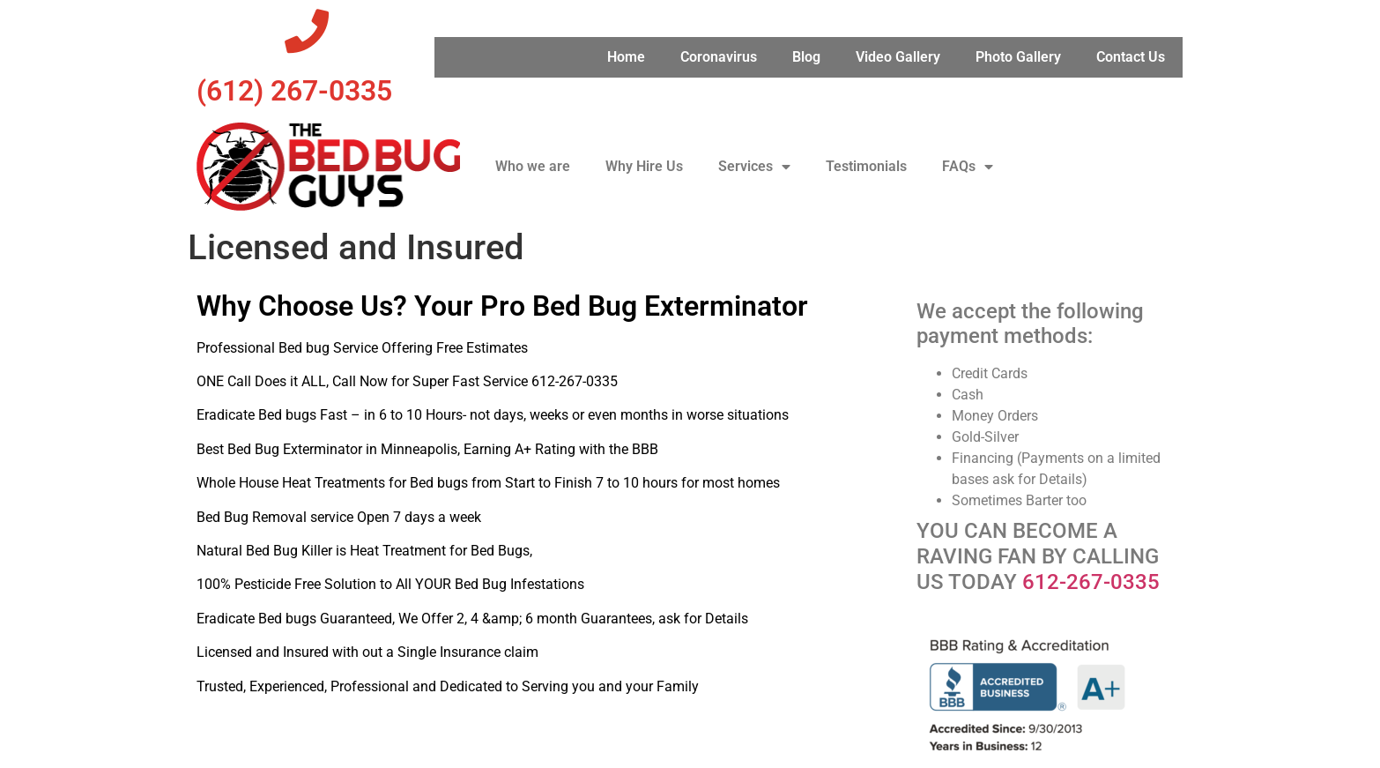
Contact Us (1130, 56)
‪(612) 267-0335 (294, 91)
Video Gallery (898, 56)
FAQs (967, 167)
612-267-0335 (1091, 582)
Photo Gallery (1018, 56)
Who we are (532, 166)
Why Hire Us (644, 166)
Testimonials (866, 166)
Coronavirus (718, 56)
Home (626, 56)
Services (754, 167)
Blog (806, 56)
